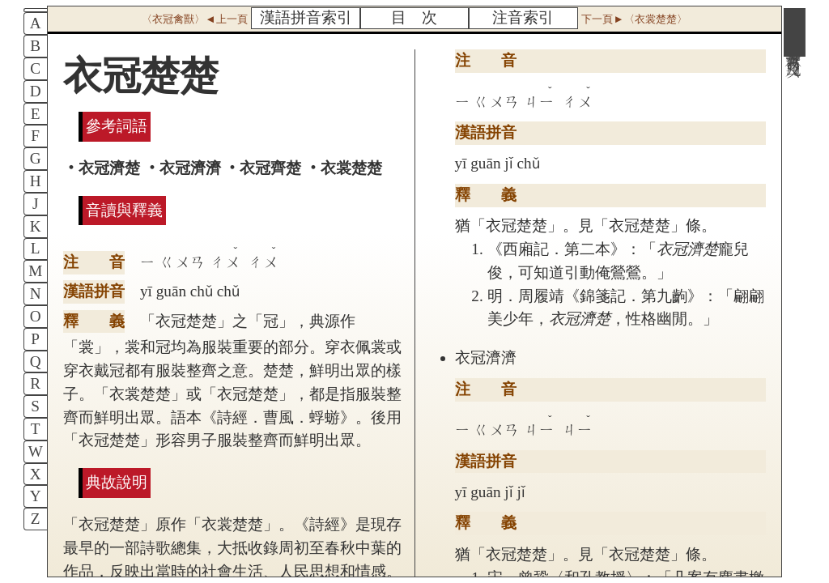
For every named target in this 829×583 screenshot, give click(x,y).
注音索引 (523, 17)
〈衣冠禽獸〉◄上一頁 (194, 19)
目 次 (414, 17)
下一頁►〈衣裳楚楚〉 (634, 19)
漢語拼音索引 (306, 17)
